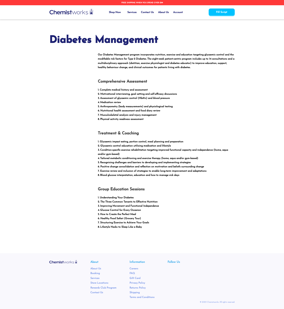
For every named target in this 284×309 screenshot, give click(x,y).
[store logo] (71, 11)
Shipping (135, 292)
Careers (134, 268)
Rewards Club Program (103, 288)
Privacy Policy (137, 283)
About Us (95, 268)
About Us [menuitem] (163, 12)
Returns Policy (138, 288)
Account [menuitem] (178, 12)
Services (94, 278)
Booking (95, 273)
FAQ (132, 273)
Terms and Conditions (142, 297)
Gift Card (135, 278)
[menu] (146, 12)
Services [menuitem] (132, 12)
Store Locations (99, 283)
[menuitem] (116, 12)
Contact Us (96, 292)
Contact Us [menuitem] (147, 12)
